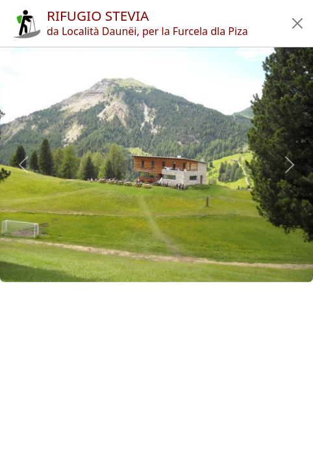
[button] (297, 23)
